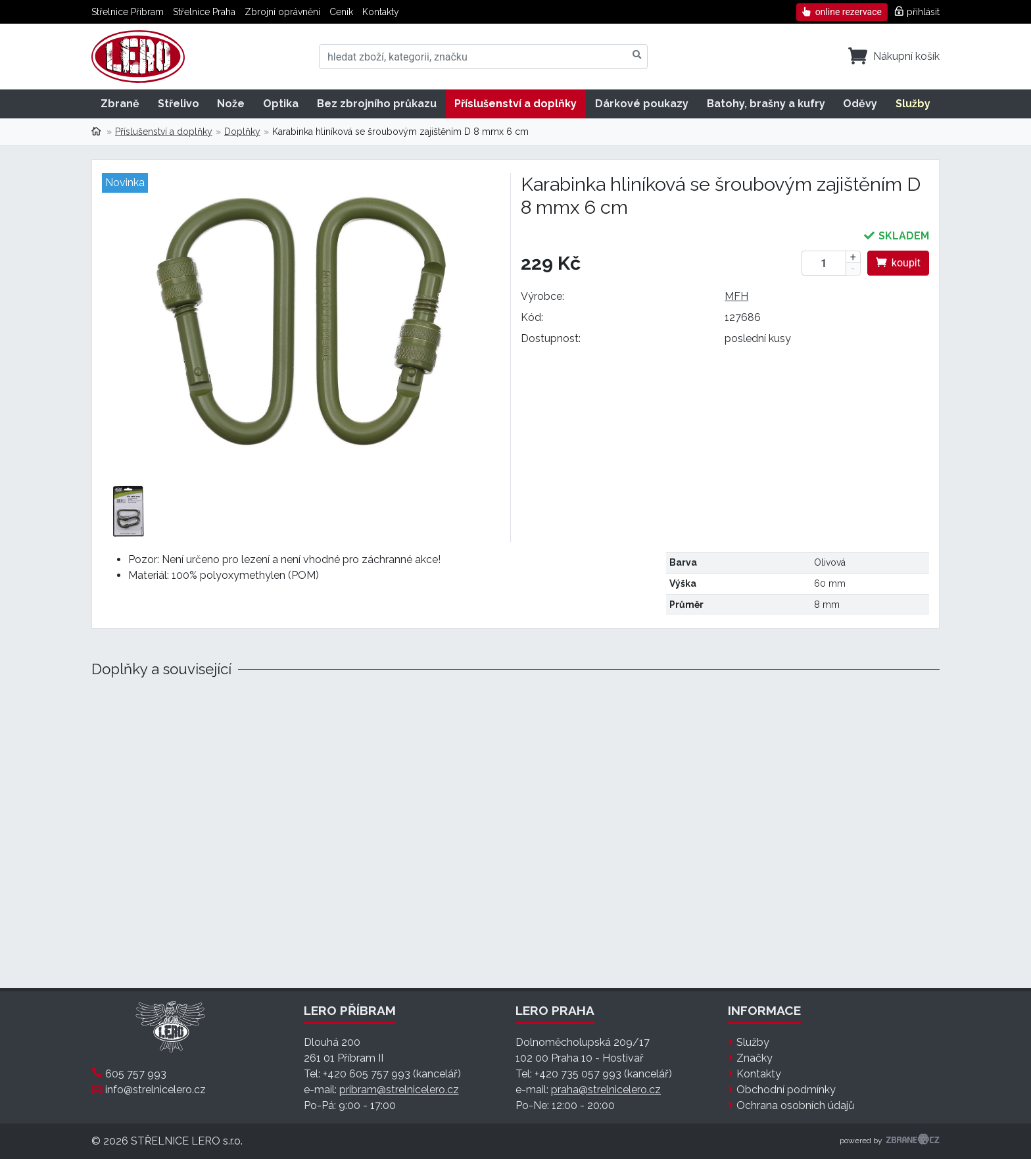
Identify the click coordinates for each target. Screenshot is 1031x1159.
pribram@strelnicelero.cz (399, 1089)
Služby (913, 103)
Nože (231, 103)
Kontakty (380, 12)
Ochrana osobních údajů (795, 1105)
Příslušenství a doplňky (515, 103)
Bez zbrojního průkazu (377, 103)
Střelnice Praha (204, 12)
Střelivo (178, 103)
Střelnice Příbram (127, 12)
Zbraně (120, 103)
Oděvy (860, 103)
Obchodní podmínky (786, 1089)
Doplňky (242, 131)
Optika (281, 103)
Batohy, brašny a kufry (766, 103)
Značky (754, 1058)
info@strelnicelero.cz (155, 1089)
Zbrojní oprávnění (282, 12)
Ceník (341, 12)
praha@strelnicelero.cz (606, 1089)
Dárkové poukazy (641, 103)
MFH (736, 296)
